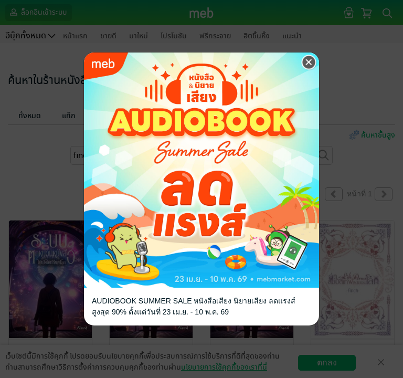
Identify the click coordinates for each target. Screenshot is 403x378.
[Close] (309, 62)
